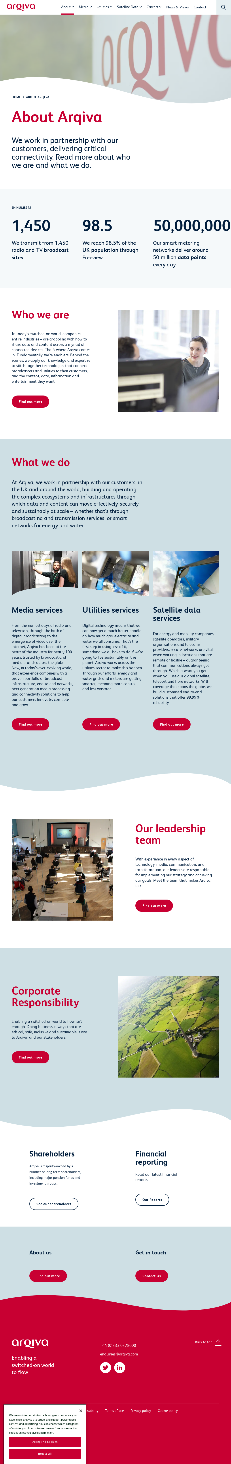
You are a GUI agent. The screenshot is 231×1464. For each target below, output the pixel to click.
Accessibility (89, 1410)
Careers (152, 6)
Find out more (30, 401)
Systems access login (27, 1410)
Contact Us (151, 1275)
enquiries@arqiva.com (119, 1353)
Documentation (61, 1410)
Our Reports (152, 1199)
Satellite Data (127, 6)
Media (84, 6)
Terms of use (114, 1410)
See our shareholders (53, 1203)
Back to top (203, 1342)
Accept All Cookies (45, 1454)
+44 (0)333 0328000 (118, 1345)
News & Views (177, 6)
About (66, 6)
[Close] (81, 1423)
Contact (200, 6)
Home (16, 97)
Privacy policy (141, 1410)
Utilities (103, 6)
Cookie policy (168, 1410)
